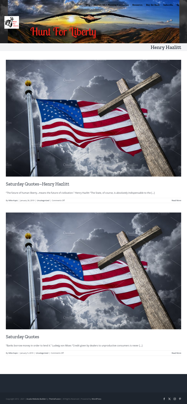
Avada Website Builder (36, 399)
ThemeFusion (55, 399)
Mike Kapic (13, 200)
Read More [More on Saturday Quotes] (176, 353)
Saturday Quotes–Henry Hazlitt (37, 184)
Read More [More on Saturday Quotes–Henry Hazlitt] (176, 200)
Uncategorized (43, 200)
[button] (178, 4)
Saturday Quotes (22, 336)
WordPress (96, 399)
